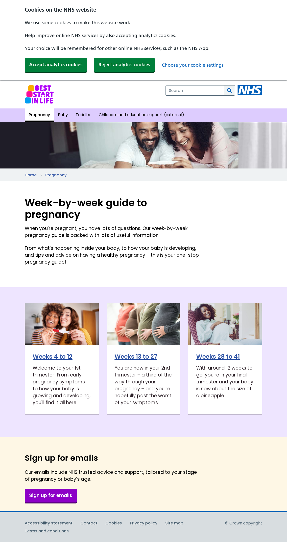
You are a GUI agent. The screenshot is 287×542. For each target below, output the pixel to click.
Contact (88, 523)
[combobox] (195, 90)
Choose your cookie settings (192, 65)
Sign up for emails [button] (50, 495)
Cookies (113, 523)
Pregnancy (56, 175)
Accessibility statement (48, 523)
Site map (174, 523)
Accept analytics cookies (55, 64)
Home (31, 175)
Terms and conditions (47, 531)
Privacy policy (143, 523)
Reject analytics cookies (124, 64)
